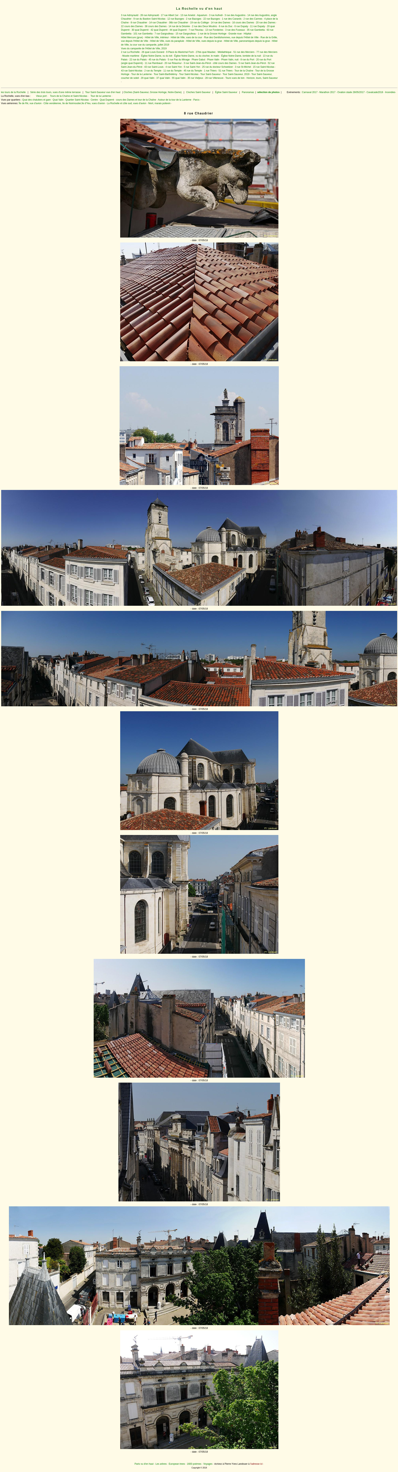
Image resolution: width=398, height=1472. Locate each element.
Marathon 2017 (327, 92)
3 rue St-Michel (243, 67)
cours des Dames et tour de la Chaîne (136, 99)
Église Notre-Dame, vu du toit (156, 55)
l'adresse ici (256, 1463)
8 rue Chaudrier (139, 22)
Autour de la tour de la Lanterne (174, 99)
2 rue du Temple (152, 70)
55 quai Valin (179, 78)
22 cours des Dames (132, 26)
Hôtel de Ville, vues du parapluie (167, 41)
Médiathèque (224, 52)
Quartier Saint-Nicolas (77, 99)
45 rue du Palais (157, 59)
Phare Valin (213, 59)
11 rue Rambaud (153, 63)
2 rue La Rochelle (130, 52)
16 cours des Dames (243, 22)
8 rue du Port (247, 59)
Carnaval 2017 (309, 92)
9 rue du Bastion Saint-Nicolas (149, 18)
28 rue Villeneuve (214, 78)
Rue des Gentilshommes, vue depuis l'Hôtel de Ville (231, 37)
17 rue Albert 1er (169, 15)
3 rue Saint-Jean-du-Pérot (197, 63)
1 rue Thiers (210, 70)
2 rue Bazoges (193, 18)
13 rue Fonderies (214, 30)
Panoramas (248, 92)
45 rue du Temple (193, 70)
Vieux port (41, 96)
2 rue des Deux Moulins (204, 26)
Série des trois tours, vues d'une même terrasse (55, 92)
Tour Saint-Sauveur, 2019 (236, 74)
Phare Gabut (198, 59)
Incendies (389, 92)
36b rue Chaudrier (178, 22)
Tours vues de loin (235, 78)
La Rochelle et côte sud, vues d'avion (126, 103)
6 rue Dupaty (241, 26)
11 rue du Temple (172, 70)
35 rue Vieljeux (195, 78)
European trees (177, 1463)
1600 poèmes (194, 1463)
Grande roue (235, 33)
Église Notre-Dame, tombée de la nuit (241, 55)
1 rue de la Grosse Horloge (212, 33)
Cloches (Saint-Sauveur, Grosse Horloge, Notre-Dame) (153, 92)
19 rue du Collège (199, 22)
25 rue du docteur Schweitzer (217, 67)
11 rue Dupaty (257, 26)
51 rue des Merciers (243, 52)
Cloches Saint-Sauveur (198, 92)
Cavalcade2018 (374, 92)
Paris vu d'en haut (143, 1463)
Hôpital (247, 33)
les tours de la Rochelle (13, 92)
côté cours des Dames (224, 63)
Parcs (196, 99)
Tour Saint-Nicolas (188, 74)
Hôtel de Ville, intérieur (157, 37)
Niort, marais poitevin (159, 103)
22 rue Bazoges (211, 18)
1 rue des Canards (232, 18)
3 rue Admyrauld (129, 15)
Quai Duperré (107, 99)
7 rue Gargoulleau (163, 33)
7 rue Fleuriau (196, 30)
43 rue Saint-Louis (153, 67)
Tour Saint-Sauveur (210, 74)
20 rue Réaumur (173, 63)
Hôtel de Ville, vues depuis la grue (204, 41)
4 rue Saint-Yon (174, 67)
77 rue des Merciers (266, 52)
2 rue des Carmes (252, 18)
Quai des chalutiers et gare (36, 99)
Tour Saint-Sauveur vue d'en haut (102, 92)
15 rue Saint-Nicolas (263, 67)
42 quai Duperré (159, 30)
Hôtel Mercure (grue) (132, 37)
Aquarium (202, 15)
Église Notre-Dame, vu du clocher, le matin (196, 55)
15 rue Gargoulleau (186, 33)
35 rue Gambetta (256, 30)
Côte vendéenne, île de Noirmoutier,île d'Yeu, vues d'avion (74, 103)
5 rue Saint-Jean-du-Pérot (252, 63)
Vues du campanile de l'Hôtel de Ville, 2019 (144, 48)
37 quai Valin (163, 78)
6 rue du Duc (225, 26)
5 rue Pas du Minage (179, 59)
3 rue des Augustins (235, 15)
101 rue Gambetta (143, 33)
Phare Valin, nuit (229, 59)
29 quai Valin (147, 78)
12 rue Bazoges (175, 18)
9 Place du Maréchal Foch (180, 52)
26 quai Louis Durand (153, 52)
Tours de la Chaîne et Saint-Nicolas (68, 96)
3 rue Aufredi (216, 15)
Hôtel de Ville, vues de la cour (186, 37)
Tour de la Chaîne (243, 70)
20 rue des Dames (265, 22)
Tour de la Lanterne (141, 74)
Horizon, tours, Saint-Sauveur (262, 78)
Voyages (207, 1463)
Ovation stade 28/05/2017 (351, 92)
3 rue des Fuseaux (235, 30)
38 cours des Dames (156, 26)
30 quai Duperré (140, 30)
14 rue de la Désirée (179, 26)
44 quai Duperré (178, 30)
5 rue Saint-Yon (192, 67)
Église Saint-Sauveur (226, 92)
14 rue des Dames (220, 22)
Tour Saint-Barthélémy (165, 74)
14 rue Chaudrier (158, 22)
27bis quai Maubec (206, 52)
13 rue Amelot (187, 15)
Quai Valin (58, 99)
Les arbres (161, 1463)
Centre (94, 99)
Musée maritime (130, 55)
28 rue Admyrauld (149, 15)
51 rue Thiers (225, 70)
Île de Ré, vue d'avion (30, 103)
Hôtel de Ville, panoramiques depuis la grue (247, 41)
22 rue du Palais (138, 59)
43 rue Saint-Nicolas (131, 70)
